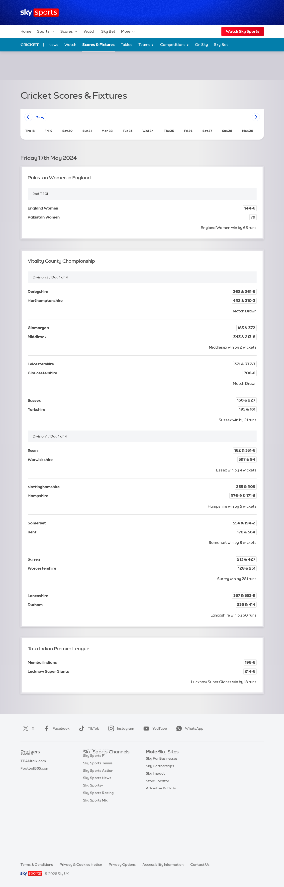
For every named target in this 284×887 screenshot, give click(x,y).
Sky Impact (155, 804)
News (53, 44)
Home (25, 31)
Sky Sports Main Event (101, 759)
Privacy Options (122, 864)
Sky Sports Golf (96, 789)
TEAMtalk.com (33, 774)
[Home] (39, 12)
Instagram (120, 728)
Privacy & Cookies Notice (81, 864)
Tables (126, 44)
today (40, 117)
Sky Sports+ (93, 826)
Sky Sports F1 (94, 797)
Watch (89, 31)
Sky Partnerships (160, 797)
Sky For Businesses (162, 789)
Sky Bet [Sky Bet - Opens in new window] (221, 44)
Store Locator (157, 812)
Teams (146, 45)
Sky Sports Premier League (105, 767)
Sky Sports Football (99, 774)
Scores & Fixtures (98, 44)
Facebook (56, 728)
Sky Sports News (97, 819)
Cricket (29, 45)
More (128, 31)
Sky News (154, 767)
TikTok (88, 728)
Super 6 (26, 767)
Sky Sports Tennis (97, 804)
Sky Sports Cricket (98, 782)
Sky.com (153, 759)
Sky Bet (108, 31)
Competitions (174, 45)
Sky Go (152, 774)
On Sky (201, 44)
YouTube (154, 728)
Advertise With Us (161, 819)
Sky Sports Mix (95, 841)
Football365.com (34, 782)
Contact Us (199, 864)
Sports (46, 31)
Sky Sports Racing (98, 834)
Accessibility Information (163, 864)
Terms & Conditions (36, 864)
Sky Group (154, 782)
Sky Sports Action (98, 812)
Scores (69, 31)
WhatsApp (188, 728)
